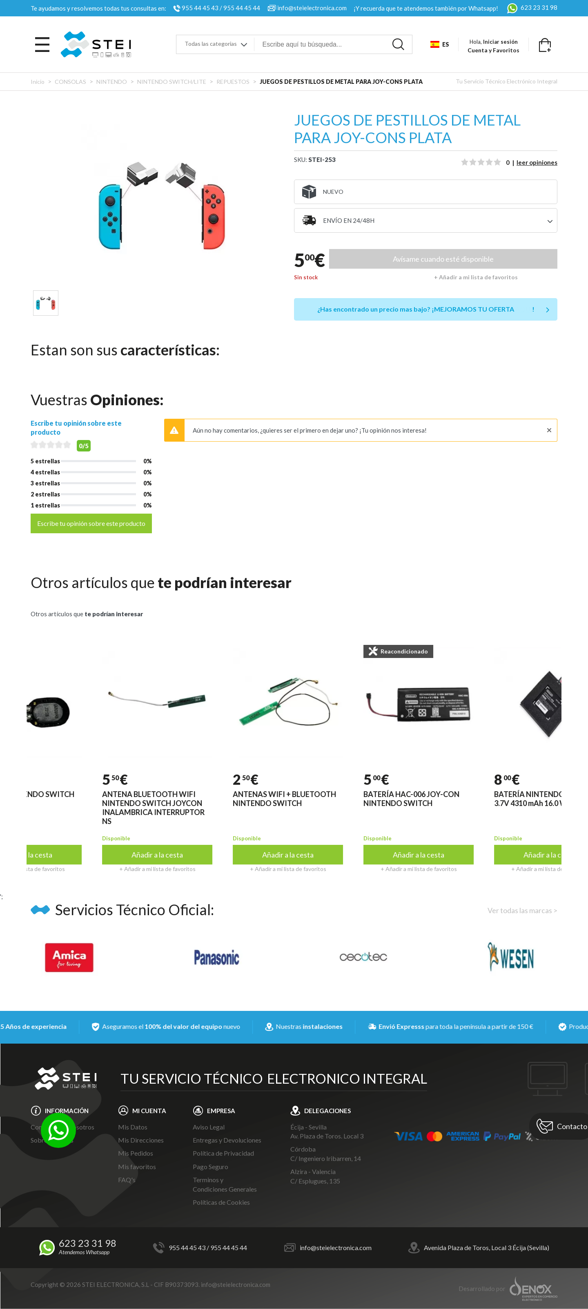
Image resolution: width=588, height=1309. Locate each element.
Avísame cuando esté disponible (443, 258)
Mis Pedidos (135, 1153)
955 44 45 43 (200, 7)
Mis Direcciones (141, 1140)
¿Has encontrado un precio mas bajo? (426, 309)
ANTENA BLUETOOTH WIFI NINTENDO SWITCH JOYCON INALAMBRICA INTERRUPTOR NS (173, 808)
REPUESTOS (233, 81)
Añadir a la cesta (177, 854)
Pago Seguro (210, 1166)
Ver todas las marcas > (522, 910)
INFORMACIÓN (67, 1110)
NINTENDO (111, 81)
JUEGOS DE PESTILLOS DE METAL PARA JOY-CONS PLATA (341, 81)
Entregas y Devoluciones (227, 1140)
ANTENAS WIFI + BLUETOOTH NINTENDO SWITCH (304, 799)
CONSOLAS (70, 81)
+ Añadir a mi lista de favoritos (476, 277)
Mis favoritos (137, 1166)
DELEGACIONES (327, 1110)
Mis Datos (132, 1127)
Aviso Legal (209, 1127)
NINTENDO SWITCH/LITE (171, 81)
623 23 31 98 (531, 7)
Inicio (38, 81)
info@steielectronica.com (312, 7)
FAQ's (127, 1179)
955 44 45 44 (241, 7)
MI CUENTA (149, 1110)
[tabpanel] (162, 205)
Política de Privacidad (223, 1153)
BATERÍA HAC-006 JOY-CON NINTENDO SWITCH (432, 799)
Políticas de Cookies (221, 1202)
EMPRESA (221, 1110)
